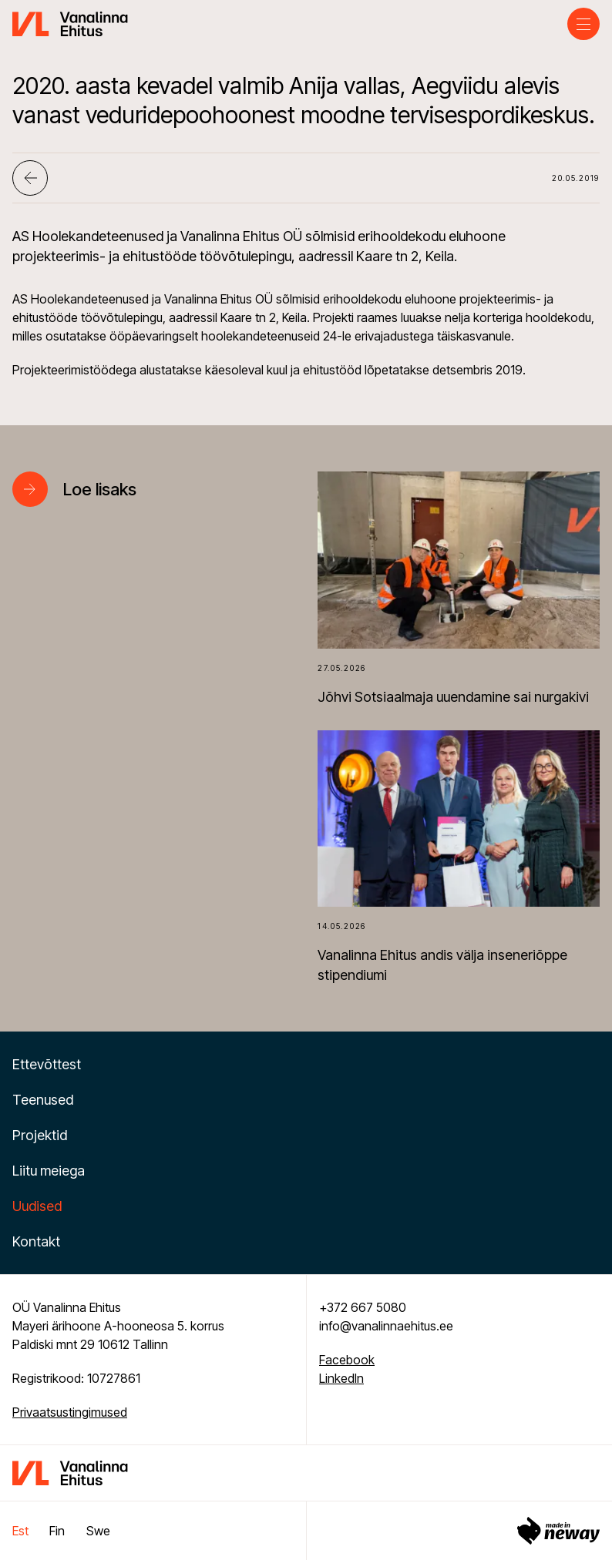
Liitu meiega (48, 1170)
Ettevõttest (46, 1064)
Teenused (42, 1100)
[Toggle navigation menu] (583, 24)
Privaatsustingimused (69, 1412)
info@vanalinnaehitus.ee (386, 1326)
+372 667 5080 (362, 1307)
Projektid (39, 1135)
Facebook (347, 1359)
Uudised (37, 1206)
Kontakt (36, 1241)
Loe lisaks (99, 489)
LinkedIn (341, 1378)
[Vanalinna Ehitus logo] (70, 22)
